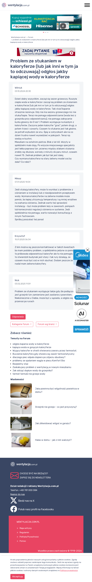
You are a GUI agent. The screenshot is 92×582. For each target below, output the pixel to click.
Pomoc (23, 541)
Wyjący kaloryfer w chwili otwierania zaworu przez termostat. (45, 350)
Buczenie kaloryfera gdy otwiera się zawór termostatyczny (43, 354)
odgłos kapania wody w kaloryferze (31, 344)
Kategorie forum (21, 324)
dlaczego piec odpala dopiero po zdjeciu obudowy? (39, 357)
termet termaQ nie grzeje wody (29, 374)
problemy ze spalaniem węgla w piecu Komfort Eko (39, 360)
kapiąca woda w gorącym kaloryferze (32, 347)
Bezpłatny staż (20, 364)
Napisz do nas (17, 494)
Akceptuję (17, 576)
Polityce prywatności (69, 570)
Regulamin (24, 532)
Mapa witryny (26, 528)
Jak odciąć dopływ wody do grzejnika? (33, 370)
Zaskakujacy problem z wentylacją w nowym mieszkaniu (42, 367)
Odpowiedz (18, 316)
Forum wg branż (46, 324)
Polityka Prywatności (29, 537)
